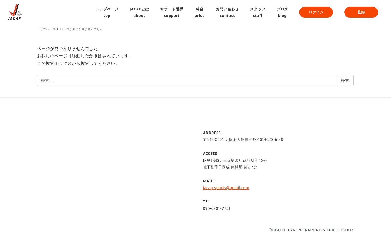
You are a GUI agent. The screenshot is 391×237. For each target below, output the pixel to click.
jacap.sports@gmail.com (226, 187)
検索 (345, 80)
